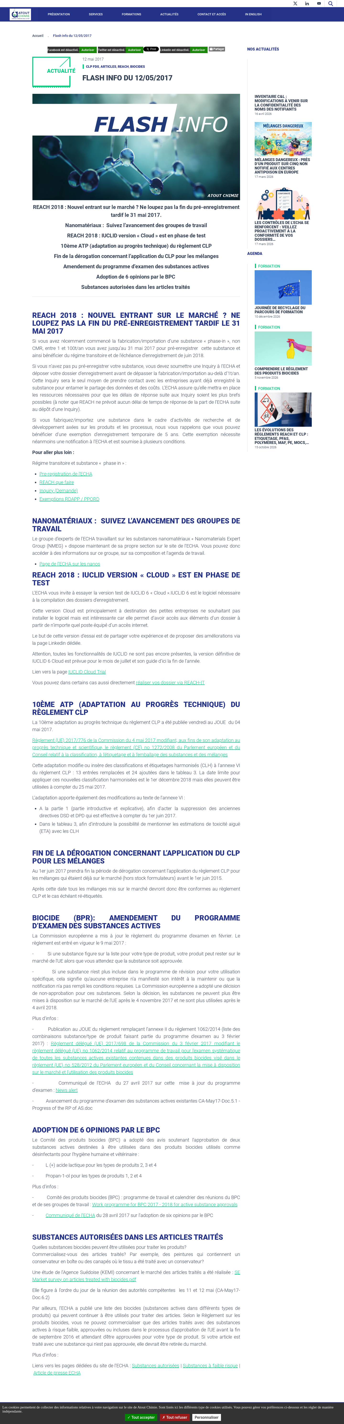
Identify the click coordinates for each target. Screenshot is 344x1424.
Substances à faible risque (210, 1365)
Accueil (37, 36)
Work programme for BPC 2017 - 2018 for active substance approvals (164, 1204)
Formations (131, 14)
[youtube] (319, 3)
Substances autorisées (155, 1365)
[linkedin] (307, 3)
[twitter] (295, 3)
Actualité (61, 71)
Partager (209, 49)
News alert (67, 1090)
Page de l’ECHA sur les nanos (69, 564)
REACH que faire (56, 482)
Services (96, 14)
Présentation (59, 14)
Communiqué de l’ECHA (70, 1215)
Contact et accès (212, 14)
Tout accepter (141, 1417)
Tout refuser (174, 1417)
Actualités (169, 14)
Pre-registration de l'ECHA (65, 474)
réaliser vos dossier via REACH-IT (170, 682)
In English (253, 14)
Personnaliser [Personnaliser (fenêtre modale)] (207, 1417)
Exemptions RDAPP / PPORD (69, 499)
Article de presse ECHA (57, 1373)
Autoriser (95, 50)
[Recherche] (330, 3)
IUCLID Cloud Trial (87, 672)
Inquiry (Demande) (58, 490)
